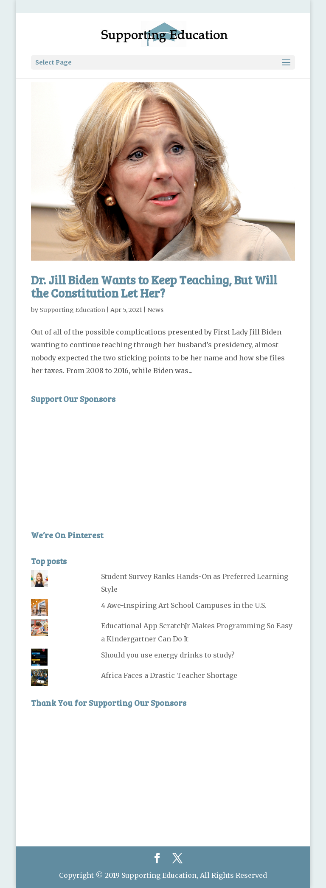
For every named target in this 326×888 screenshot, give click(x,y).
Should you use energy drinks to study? (168, 655)
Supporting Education (72, 310)
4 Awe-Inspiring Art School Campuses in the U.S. (184, 605)
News (155, 310)
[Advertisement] (94, 461)
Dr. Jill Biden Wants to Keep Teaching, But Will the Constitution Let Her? (154, 286)
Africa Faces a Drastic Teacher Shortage (169, 675)
